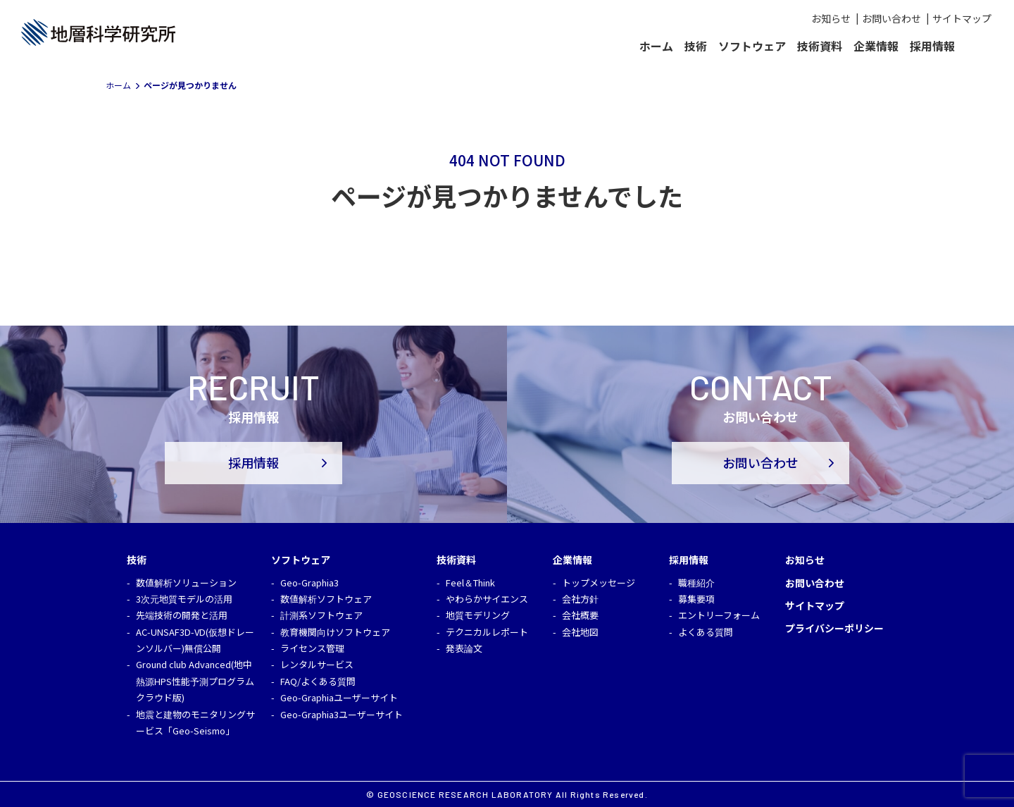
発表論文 (464, 648)
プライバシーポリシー (834, 628)
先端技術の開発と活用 (181, 615)
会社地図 (580, 632)
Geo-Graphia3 (309, 582)
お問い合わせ (891, 18)
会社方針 (580, 598)
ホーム (656, 45)
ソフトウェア (752, 45)
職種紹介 (696, 582)
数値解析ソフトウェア (326, 598)
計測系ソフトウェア (321, 615)
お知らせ (831, 18)
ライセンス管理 (312, 648)
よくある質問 (705, 632)
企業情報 (876, 45)
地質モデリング (478, 615)
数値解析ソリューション (186, 582)
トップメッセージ (598, 582)
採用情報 (932, 45)
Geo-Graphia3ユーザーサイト (341, 714)
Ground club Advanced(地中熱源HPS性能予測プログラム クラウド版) (195, 681)
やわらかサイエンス (487, 598)
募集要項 (696, 598)
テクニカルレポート (487, 632)
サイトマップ (961, 18)
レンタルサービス (316, 664)
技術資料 (819, 45)
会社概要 (580, 615)
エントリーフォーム (719, 615)
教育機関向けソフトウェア (335, 632)
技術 (695, 45)
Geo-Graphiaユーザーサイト (339, 697)
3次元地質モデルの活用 (184, 598)
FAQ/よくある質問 (318, 681)
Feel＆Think (470, 582)
